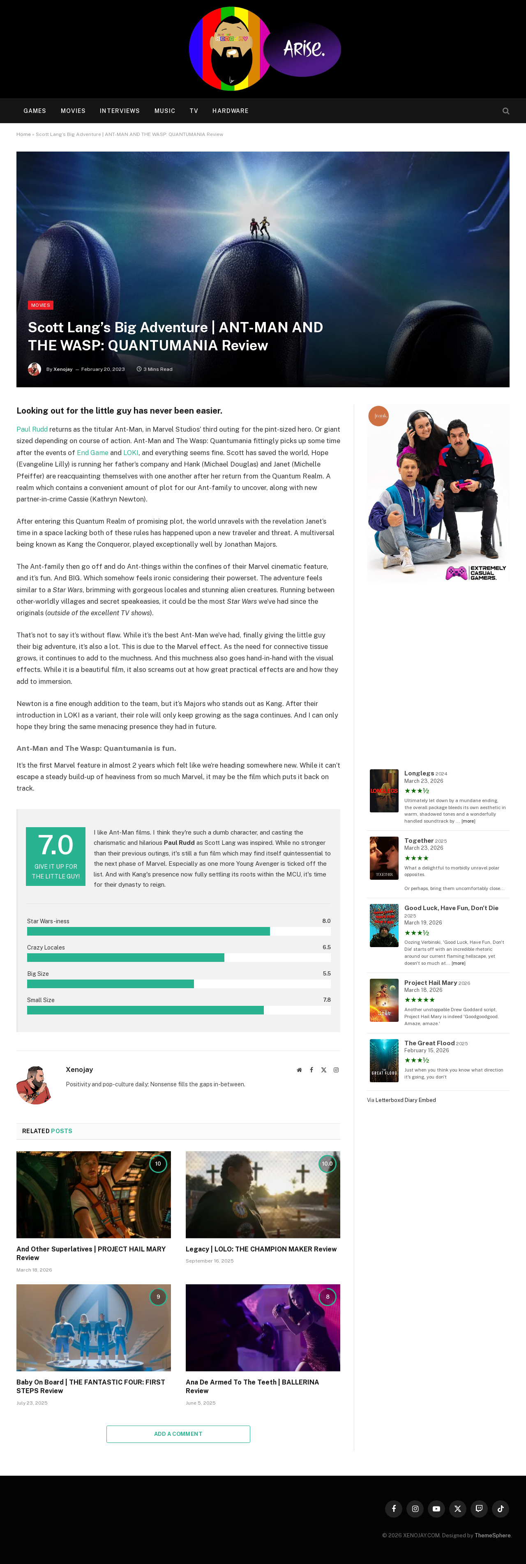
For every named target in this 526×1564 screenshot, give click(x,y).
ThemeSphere (493, 1535)
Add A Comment (178, 1434)
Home (23, 134)
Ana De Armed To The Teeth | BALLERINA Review (252, 1386)
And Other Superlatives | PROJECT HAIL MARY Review (91, 1253)
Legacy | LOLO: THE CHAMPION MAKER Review (261, 1249)
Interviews (120, 111)
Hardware (230, 111)
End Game (127, 452)
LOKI (166, 452)
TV (193, 111)
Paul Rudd (32, 429)
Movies (73, 111)
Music (165, 111)
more (468, 821)
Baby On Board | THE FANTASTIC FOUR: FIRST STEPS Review (90, 1386)
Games (35, 111)
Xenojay (63, 369)
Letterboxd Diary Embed (406, 1100)
